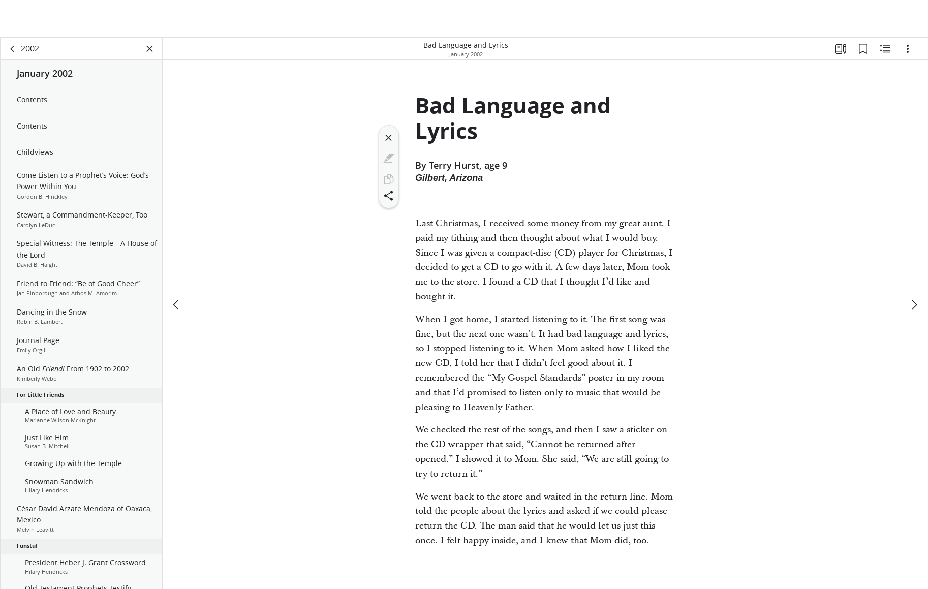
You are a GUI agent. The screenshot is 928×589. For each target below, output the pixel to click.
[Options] (908, 49)
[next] (914, 305)
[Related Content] (885, 49)
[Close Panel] (150, 49)
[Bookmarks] (863, 49)
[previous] (177, 305)
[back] (13, 49)
